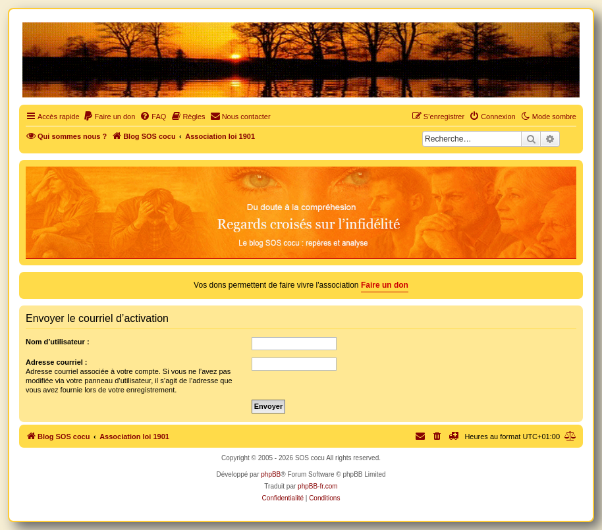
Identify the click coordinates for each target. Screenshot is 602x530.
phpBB (271, 474)
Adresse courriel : (57, 362)
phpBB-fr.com (318, 486)
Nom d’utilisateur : (58, 342)
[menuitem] (109, 116)
